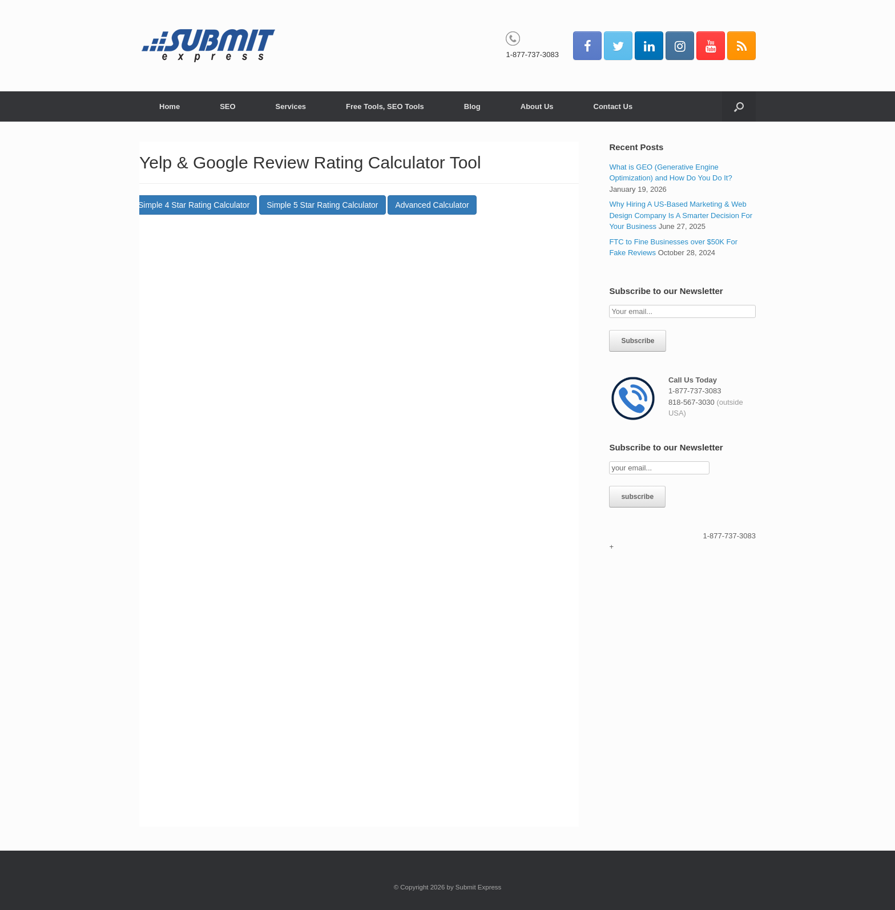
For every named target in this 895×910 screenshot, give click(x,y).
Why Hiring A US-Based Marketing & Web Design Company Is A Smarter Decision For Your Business (680, 215)
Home (169, 106)
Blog (472, 106)
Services (291, 106)
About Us (537, 106)
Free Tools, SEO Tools (385, 106)
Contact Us (613, 106)
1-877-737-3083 (532, 54)
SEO (227, 106)
